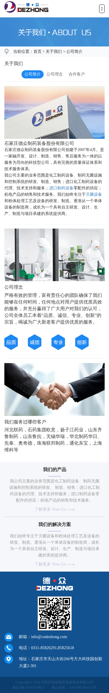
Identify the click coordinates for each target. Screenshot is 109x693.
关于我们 (54, 51)
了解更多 (55, 509)
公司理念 (55, 74)
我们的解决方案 (54, 524)
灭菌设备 (94, 194)
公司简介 (74, 51)
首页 (37, 51)
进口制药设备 (61, 188)
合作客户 (77, 74)
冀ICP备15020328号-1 (28, 687)
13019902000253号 (83, 687)
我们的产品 (54, 469)
